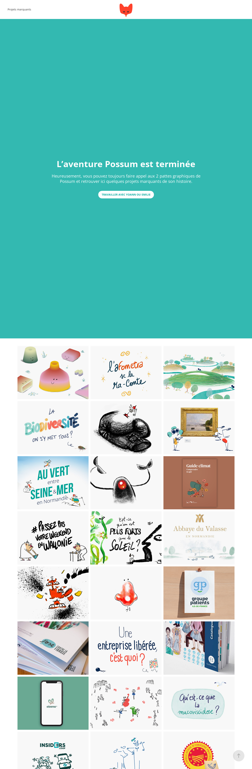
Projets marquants (19, 9)
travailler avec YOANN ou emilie (126, 195)
